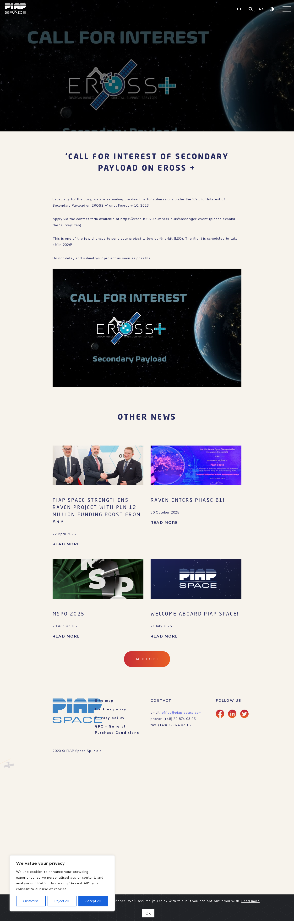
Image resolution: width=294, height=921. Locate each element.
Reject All (61, 901)
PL (240, 9)
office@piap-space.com (182, 712)
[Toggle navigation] (286, 9)
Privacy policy (110, 718)
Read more (250, 901)
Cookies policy (110, 709)
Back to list (147, 659)
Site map (104, 700)
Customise (31, 901)
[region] (62, 883)
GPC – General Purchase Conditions (117, 729)
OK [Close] (148, 913)
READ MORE (66, 544)
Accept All (93, 901)
